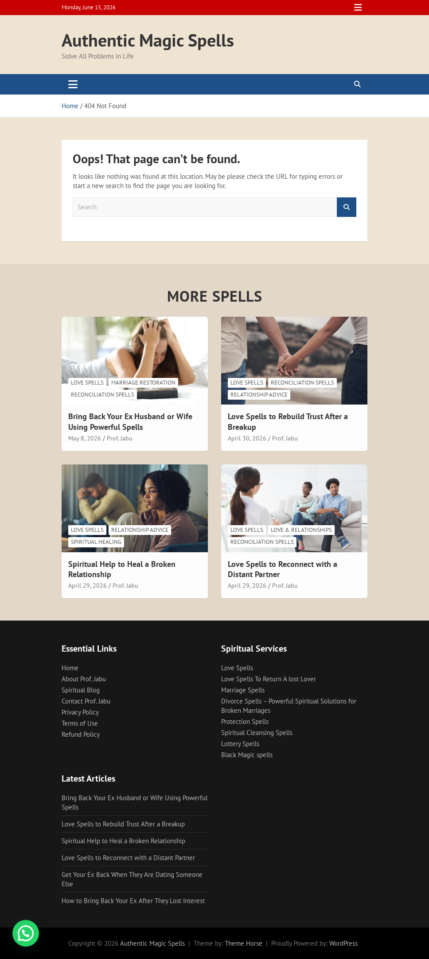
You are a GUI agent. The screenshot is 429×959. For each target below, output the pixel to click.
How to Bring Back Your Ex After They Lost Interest (133, 900)
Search (346, 207)
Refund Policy (81, 734)
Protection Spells (245, 721)
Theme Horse (243, 943)
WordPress (343, 943)
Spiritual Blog (81, 690)
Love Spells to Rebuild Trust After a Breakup (123, 824)
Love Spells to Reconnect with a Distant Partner (128, 857)
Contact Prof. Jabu (86, 701)
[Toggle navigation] (73, 84)
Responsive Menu (358, 7)
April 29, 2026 (87, 586)
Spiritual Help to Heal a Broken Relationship (123, 841)
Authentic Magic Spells (148, 39)
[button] (25, 933)
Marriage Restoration (143, 382)
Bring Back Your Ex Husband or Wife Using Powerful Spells (130, 421)
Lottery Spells (240, 743)
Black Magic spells (247, 755)
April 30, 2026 (247, 438)
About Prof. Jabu (84, 679)
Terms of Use (80, 723)
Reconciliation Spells (102, 394)
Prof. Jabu (120, 438)
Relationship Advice (259, 394)
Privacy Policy (80, 712)
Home (70, 668)
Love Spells (87, 382)
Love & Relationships (301, 530)
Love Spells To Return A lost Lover (268, 679)
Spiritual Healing (96, 542)
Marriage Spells (243, 690)
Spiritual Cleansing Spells (256, 732)
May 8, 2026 (84, 438)
